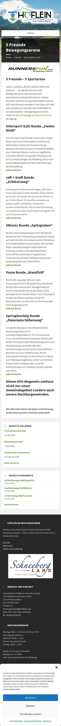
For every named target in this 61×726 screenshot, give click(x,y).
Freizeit (17, 57)
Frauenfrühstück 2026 (15, 431)
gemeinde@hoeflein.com (20, 609)
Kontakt (6, 542)
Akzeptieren (30, 697)
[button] (56, 667)
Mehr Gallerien (11, 463)
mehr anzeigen (11, 505)
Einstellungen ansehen (30, 714)
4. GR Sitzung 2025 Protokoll (18, 495)
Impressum (47, 721)
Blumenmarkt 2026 (13, 441)
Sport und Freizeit (32, 57)
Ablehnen (30, 705)
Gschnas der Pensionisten (17, 452)
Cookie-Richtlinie (16, 721)
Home (8, 57)
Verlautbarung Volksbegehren (19, 480)
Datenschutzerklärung (32, 721)
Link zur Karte (13, 170)
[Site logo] (30, 24)
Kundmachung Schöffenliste (18, 488)
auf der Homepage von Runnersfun (30, 115)
